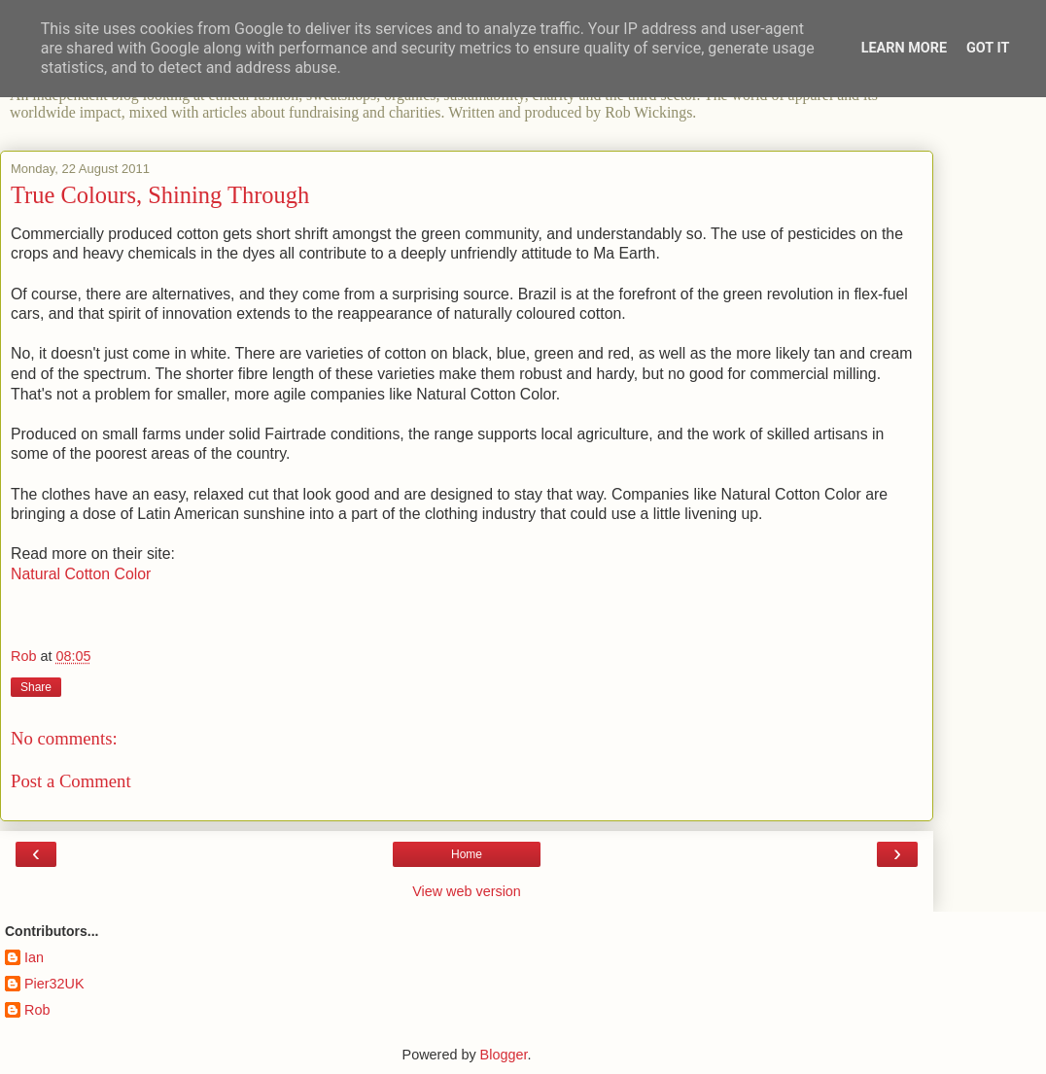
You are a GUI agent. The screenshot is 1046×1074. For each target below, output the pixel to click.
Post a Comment (71, 781)
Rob (37, 1010)
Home (466, 854)
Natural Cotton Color (81, 574)
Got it (987, 48)
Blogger (504, 1054)
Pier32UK (54, 983)
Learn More (904, 48)
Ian (34, 957)
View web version (466, 891)
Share (36, 687)
